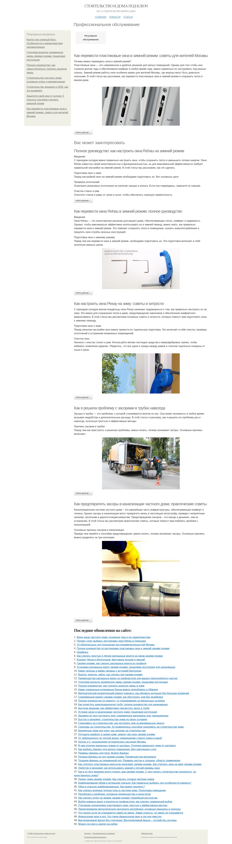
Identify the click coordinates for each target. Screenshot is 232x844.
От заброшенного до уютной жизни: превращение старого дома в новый (120, 738)
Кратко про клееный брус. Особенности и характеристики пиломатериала (45, 43)
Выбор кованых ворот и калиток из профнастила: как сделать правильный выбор (125, 801)
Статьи (128, 16)
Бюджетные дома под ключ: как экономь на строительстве (112, 730)
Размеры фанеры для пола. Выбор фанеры (103, 753)
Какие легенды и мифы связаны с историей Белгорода (109, 671)
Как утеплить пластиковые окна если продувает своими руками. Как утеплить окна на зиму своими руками (140, 764)
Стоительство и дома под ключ (116, 6)
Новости (115, 16)
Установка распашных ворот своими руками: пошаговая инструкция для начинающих (126, 667)
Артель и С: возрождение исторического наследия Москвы (112, 741)
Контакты (87, 833)
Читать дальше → (83, 132)
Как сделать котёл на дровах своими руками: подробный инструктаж (117, 798)
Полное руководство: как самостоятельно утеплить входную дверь (47, 69)
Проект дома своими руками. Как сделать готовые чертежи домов (116, 779)
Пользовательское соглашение (103, 833)
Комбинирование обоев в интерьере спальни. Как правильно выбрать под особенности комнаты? (134, 783)
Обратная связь (147, 833)
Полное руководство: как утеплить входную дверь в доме (111, 685)
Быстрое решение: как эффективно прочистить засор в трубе (113, 708)
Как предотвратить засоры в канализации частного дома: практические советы (140, 504)
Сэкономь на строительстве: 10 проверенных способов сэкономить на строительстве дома (131, 727)
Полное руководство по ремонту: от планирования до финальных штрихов (121, 700)
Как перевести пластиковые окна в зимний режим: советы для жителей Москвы (47, 112)
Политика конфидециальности (95, 837)
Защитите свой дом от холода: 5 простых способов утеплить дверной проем (45, 100)
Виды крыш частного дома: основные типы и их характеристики (114, 637)
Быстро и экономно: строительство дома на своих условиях (112, 719)
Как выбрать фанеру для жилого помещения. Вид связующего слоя (117, 749)
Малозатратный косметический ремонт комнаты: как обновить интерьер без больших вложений (133, 693)
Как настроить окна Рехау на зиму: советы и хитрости (119, 303)
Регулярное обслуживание (91, 38)
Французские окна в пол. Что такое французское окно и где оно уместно (120, 816)
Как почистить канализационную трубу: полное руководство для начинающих (123, 704)
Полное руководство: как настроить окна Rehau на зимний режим (129, 151)
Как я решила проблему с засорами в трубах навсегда (119, 408)
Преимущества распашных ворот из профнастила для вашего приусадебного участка (127, 678)
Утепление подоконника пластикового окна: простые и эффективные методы (122, 805)
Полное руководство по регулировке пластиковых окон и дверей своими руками (123, 648)
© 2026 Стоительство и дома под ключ (41, 833)
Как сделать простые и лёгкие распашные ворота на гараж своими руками (120, 656)
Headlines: (83, 652)
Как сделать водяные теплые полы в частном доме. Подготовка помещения (122, 790)
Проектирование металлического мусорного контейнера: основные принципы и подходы (129, 809)
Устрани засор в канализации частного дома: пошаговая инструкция (117, 712)
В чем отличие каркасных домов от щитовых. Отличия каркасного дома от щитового (127, 745)
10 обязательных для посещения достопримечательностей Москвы (116, 644)
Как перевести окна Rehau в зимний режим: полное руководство (128, 211)
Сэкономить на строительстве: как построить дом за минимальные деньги (121, 723)
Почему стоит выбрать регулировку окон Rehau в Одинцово (111, 641)
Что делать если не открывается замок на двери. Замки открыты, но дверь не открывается (130, 812)
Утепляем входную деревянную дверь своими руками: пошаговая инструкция (46, 56)
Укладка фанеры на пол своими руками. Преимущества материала (117, 756)
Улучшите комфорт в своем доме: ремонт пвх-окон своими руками (116, 734)
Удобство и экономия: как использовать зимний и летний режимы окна (119, 768)
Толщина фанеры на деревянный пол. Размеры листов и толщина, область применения (129, 760)
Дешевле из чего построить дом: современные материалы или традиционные (123, 715)
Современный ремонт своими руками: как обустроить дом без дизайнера (120, 697)
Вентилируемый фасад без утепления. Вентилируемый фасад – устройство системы (127, 820)
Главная (100, 16)
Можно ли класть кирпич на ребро (98, 824)
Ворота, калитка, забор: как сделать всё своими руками (110, 674)
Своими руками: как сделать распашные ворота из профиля (111, 663)
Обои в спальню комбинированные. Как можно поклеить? (111, 786)
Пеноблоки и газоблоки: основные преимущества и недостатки (114, 794)
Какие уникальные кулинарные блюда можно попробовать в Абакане (118, 689)
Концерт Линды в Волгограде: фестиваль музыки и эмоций (111, 659)
